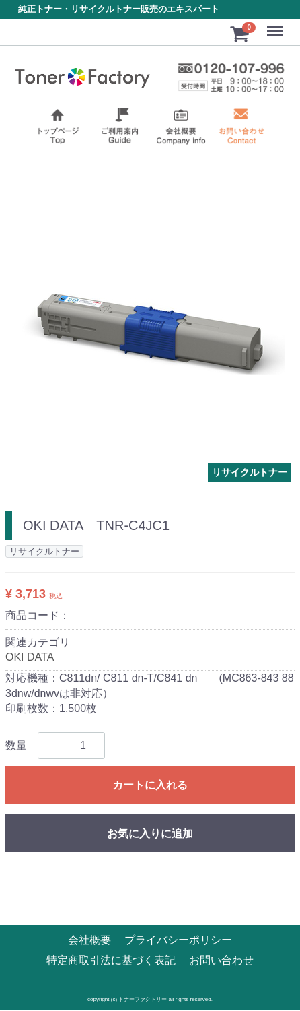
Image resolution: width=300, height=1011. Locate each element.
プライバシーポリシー (178, 940)
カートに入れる (150, 785)
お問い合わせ (221, 961)
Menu (276, 25)
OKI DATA (29, 657)
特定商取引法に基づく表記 (111, 961)
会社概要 (89, 940)
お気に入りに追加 (150, 834)
